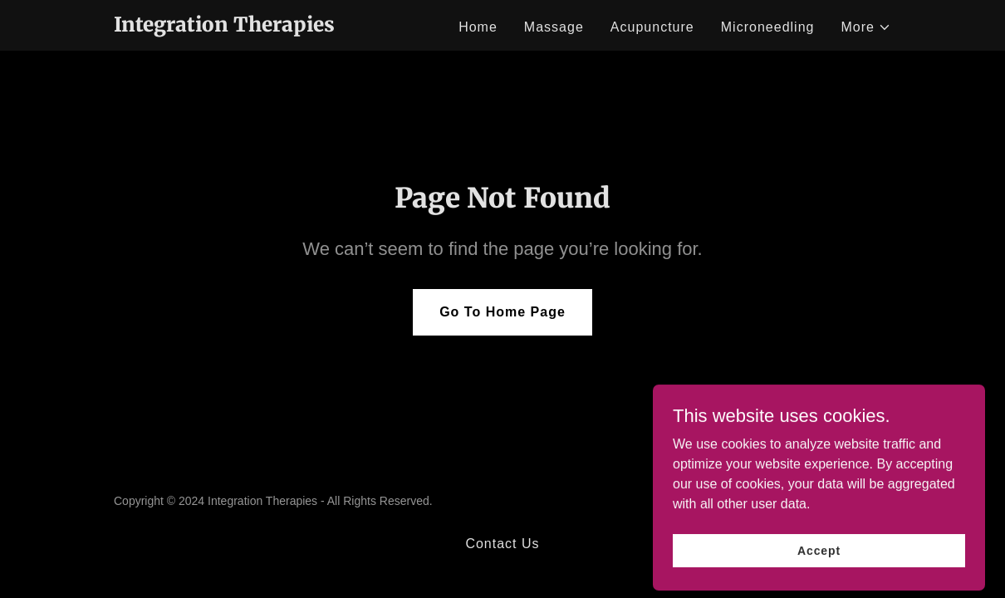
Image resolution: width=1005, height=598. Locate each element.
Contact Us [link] (502, 544)
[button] (866, 27)
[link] (224, 27)
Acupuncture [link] (652, 27)
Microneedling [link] (768, 27)
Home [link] (478, 27)
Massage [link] (554, 27)
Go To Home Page (502, 312)
